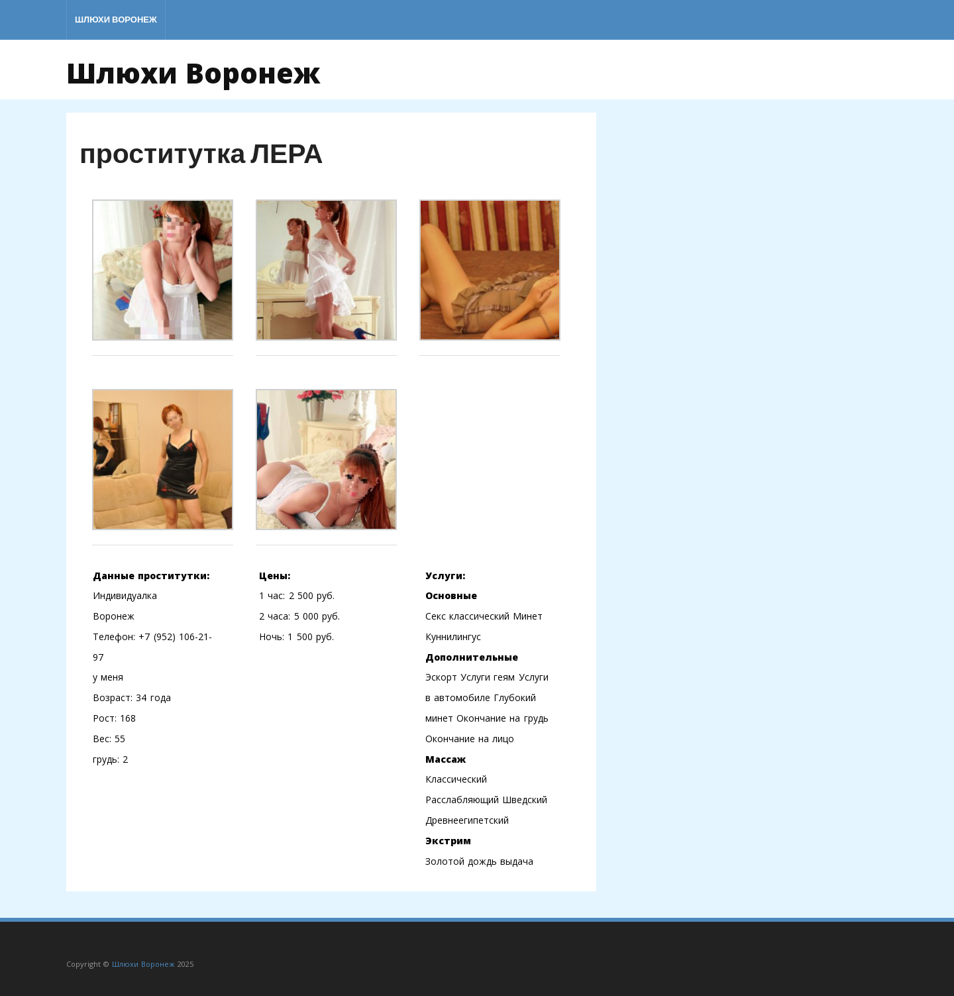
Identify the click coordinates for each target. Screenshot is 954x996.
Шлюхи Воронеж (116, 19)
